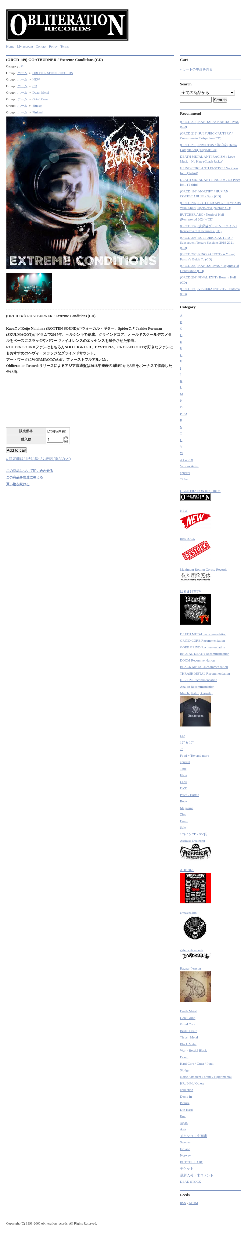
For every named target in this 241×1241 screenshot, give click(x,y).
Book (183, 801)
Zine (183, 814)
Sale (183, 827)
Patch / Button (189, 795)
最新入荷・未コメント (197, 1175)
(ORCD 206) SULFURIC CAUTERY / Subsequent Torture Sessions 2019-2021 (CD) (207, 242)
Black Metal (188, 1044)
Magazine (186, 808)
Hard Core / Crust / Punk (197, 1063)
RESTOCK (195, 549)
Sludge (37, 105)
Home (10, 46)
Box (182, 1116)
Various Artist (189, 466)
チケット (186, 1168)
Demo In (186, 1096)
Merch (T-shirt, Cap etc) (196, 709)
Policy (53, 46)
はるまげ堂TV (195, 607)
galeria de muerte (195, 953)
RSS (183, 1203)
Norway (185, 1155)
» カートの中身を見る (196, 69)
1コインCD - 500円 (193, 834)
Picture (184, 1103)
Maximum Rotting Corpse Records (203, 575)
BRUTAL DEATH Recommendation (204, 653)
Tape (183, 768)
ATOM (193, 1203)
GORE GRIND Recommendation (202, 647)
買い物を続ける (18, 484)
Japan (184, 1122)
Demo (184, 821)
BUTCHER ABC (191, 1162)
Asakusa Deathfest (195, 850)
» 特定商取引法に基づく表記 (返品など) (38, 459)
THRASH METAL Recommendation (205, 673)
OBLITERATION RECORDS (52, 73)
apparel (185, 473)
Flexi (183, 775)
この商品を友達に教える (24, 477)
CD (34, 86)
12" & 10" (187, 742)
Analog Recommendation (197, 686)
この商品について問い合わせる (29, 470)
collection (186, 1090)
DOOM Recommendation (197, 660)
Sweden (185, 1142)
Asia (183, 1129)
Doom (184, 1057)
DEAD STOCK (190, 1181)
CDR (183, 782)
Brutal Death (188, 1031)
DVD (183, 788)
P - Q (183, 413)
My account (25, 46)
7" (181, 749)
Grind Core (40, 99)
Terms (64, 46)
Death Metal (40, 92)
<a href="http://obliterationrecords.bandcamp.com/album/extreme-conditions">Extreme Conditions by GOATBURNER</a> (90, 399)
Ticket (184, 479)
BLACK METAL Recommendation (204, 667)
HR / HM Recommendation (198, 680)
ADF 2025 (195, 886)
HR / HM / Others (192, 1083)
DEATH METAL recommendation (203, 634)
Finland (37, 112)
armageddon (194, 926)
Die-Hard (186, 1109)
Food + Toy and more (194, 755)
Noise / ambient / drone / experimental (206, 1076)
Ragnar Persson (195, 984)
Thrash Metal (189, 1037)
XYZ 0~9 (186, 459)
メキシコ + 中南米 (193, 1136)
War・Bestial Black (193, 1050)
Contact (41, 46)
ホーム (22, 73)
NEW (36, 79)
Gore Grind (187, 1018)
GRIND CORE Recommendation (202, 640)
